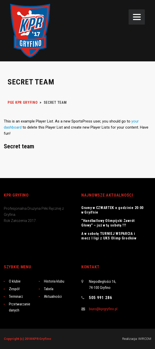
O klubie (15, 281)
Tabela (48, 289)
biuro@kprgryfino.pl (103, 309)
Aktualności (53, 296)
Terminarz (16, 296)
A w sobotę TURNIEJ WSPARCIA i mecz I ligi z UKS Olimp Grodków (108, 236)
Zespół (14, 289)
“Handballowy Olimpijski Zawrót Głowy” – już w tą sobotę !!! (108, 223)
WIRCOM (144, 339)
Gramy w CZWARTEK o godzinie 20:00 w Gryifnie (112, 210)
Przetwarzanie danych (19, 307)
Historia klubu (54, 281)
